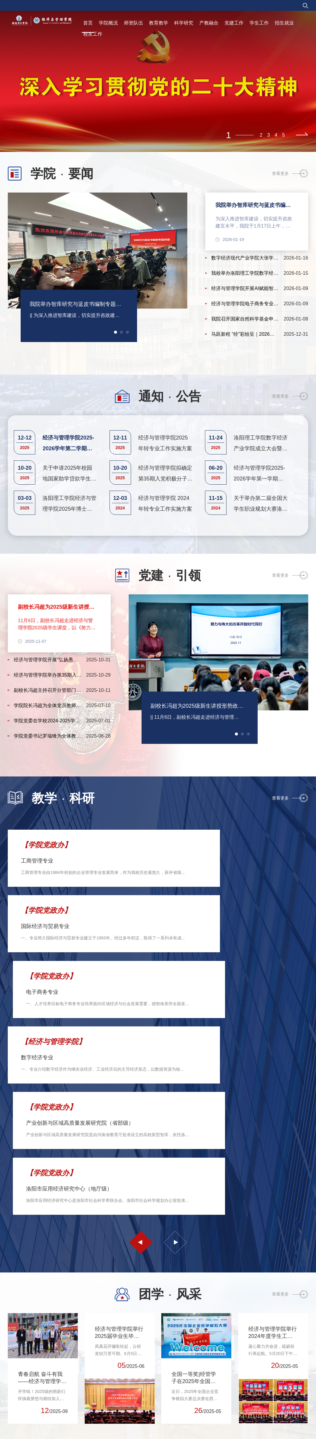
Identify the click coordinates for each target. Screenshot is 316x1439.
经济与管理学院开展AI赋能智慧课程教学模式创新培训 (245, 290)
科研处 (281, 1390)
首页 (88, 22)
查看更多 (280, 173)
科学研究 (183, 22)
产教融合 (208, 22)
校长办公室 (251, 1379)
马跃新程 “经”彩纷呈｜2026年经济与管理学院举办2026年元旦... (245, 335)
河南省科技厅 (26, 1379)
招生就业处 (285, 1413)
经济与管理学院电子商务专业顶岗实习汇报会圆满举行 (245, 305)
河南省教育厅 (26, 1368)
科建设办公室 (287, 1402)
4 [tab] (276, 135)
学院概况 (108, 22)
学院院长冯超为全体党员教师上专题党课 (47, 707)
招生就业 (284, 22)
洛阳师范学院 (26, 1402)
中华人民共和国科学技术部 (38, 1346)
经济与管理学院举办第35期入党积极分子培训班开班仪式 (47, 676)
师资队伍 (133, 22)
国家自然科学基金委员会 (36, 1357)
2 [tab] (261, 135)
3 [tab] (268, 135)
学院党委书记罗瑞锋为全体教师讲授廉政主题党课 (47, 737)
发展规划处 (251, 1390)
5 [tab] (283, 135)
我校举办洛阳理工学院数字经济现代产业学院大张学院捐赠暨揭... (245, 274)
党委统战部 (251, 1368)
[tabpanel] (158, 76)
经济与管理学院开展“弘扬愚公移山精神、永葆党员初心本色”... (47, 661)
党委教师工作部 (255, 1402)
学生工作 (259, 22)
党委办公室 (251, 1335)
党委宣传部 (251, 1357)
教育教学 (158, 22)
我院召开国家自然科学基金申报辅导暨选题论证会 (245, 320)
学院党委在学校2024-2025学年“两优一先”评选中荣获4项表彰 (47, 722)
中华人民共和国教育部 (34, 1335)
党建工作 (234, 22)
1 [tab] (228, 135)
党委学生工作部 (255, 1413)
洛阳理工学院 (26, 1413)
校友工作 (92, 33)
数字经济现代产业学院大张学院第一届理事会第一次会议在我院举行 (245, 259)
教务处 (281, 1379)
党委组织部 (251, 1346)
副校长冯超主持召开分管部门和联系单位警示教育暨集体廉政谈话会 (47, 692)
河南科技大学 (26, 1390)
